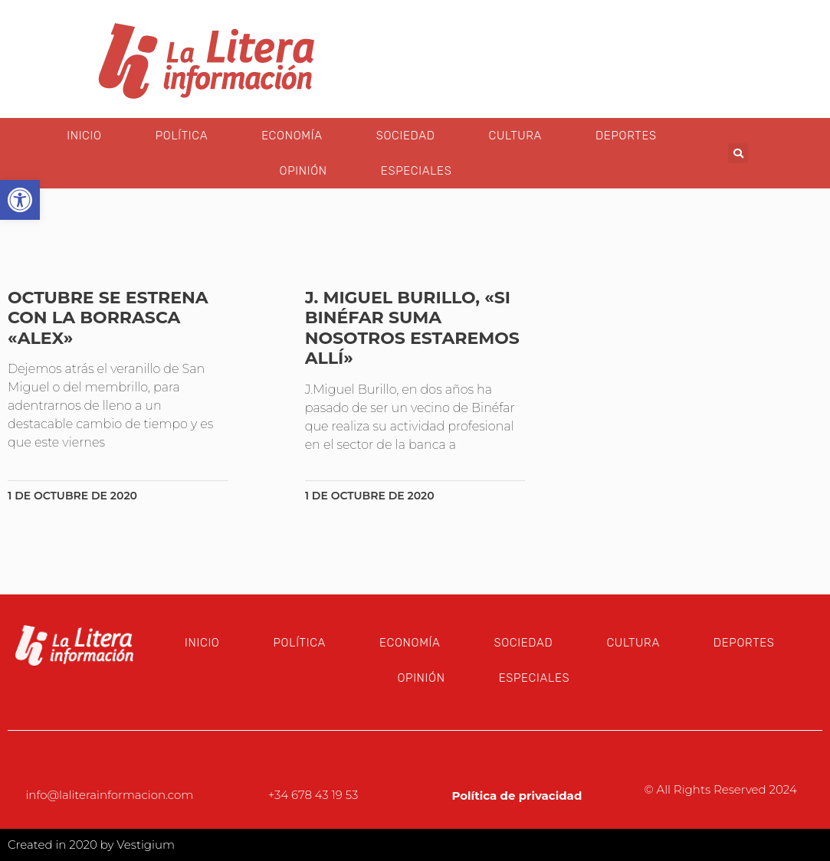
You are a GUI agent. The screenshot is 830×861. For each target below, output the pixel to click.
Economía (291, 135)
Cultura (515, 135)
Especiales (416, 171)
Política (182, 135)
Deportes (626, 135)
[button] (738, 153)
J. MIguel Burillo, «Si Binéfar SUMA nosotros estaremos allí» (412, 327)
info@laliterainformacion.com (109, 794)
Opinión (303, 171)
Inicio (84, 135)
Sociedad (405, 135)
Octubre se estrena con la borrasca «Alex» (108, 318)
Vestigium (145, 844)
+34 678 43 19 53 (313, 794)
